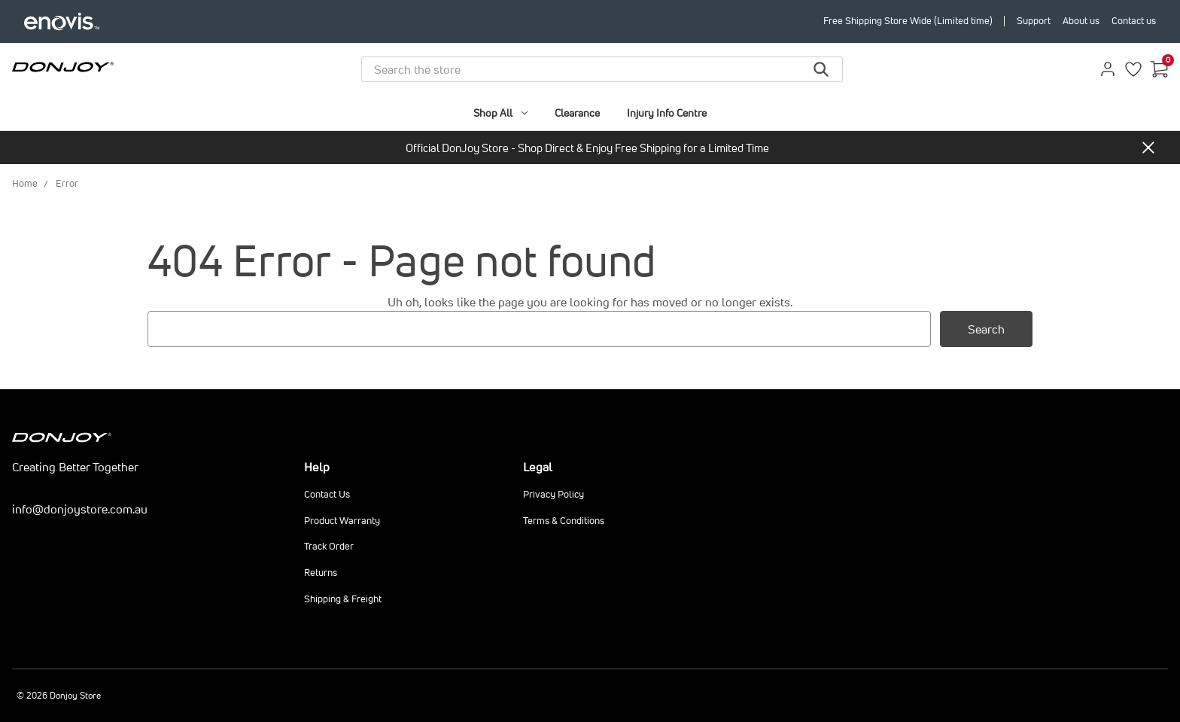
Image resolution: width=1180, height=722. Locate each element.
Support (1034, 20)
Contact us (1134, 20)
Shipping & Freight (343, 599)
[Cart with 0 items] (1159, 69)
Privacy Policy (553, 494)
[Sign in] (1108, 69)
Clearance (577, 113)
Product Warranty (342, 520)
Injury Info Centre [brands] (667, 113)
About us (1081, 20)
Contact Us (327, 494)
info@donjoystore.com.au (80, 508)
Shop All (500, 113)
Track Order (329, 546)
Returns (320, 572)
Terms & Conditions (563, 520)
